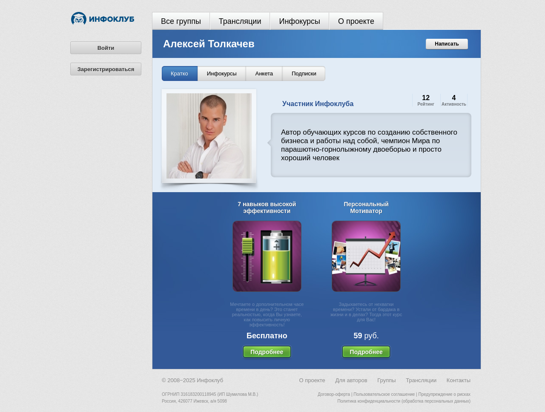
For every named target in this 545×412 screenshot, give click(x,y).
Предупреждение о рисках (444, 394)
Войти (106, 48)
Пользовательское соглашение (384, 394)
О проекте (356, 21)
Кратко (179, 73)
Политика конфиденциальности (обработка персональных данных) (404, 401)
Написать (447, 44)
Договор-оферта (334, 394)
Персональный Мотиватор (366, 207)
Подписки (304, 73)
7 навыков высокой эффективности (267, 207)
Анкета (264, 73)
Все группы (181, 21)
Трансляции (240, 21)
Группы (386, 380)
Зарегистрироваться (106, 69)
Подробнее (266, 352)
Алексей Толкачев (209, 43)
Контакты (458, 380)
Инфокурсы (299, 21)
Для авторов (351, 380)
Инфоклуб (210, 380)
